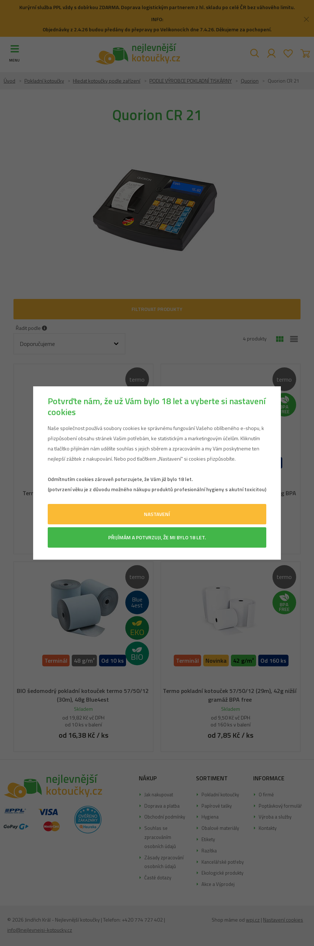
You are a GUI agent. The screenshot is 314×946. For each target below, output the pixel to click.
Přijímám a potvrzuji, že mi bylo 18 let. (157, 537)
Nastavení (157, 514)
